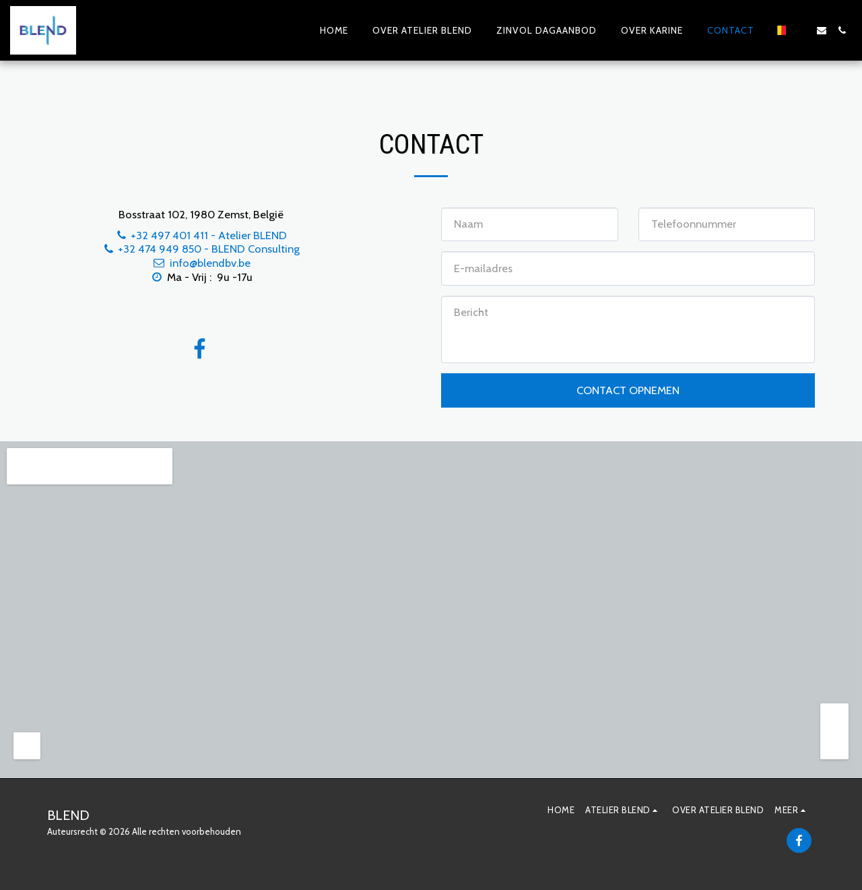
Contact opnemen (627, 390)
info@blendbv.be (201, 262)
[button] (801, 30)
